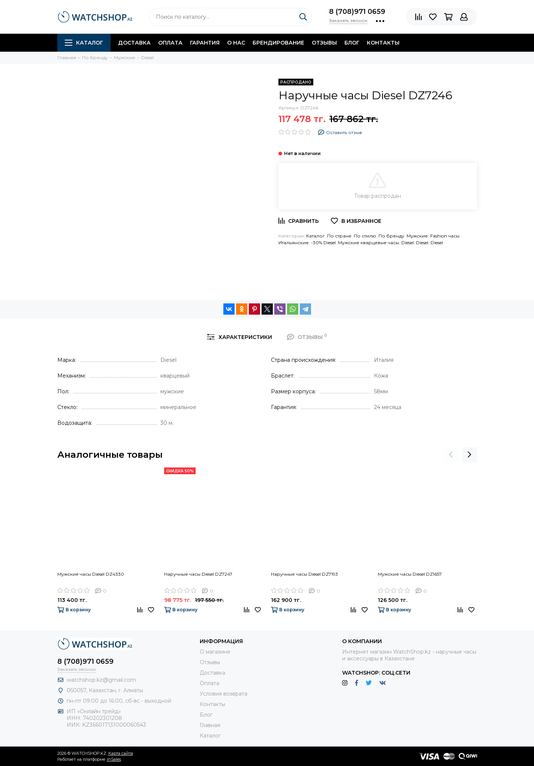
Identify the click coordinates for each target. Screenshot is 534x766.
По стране (339, 236)
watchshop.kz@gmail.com (101, 679)
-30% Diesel (323, 242)
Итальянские (293, 242)
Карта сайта (120, 753)
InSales (114, 759)
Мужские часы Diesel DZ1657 (410, 574)
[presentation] (450, 454)
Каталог (84, 42)
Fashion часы (444, 236)
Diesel (407, 242)
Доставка (134, 42)
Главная (210, 725)
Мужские (417, 236)
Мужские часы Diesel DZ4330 (90, 574)
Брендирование (278, 42)
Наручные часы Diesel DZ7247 (198, 574)
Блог (351, 42)
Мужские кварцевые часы (368, 242)
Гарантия (205, 42)
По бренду (391, 236)
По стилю (365, 236)
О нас (236, 42)
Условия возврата (223, 693)
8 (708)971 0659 (357, 11)
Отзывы (324, 42)
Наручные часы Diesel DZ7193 (304, 574)
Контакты (383, 42)
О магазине (215, 651)
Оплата (170, 42)
